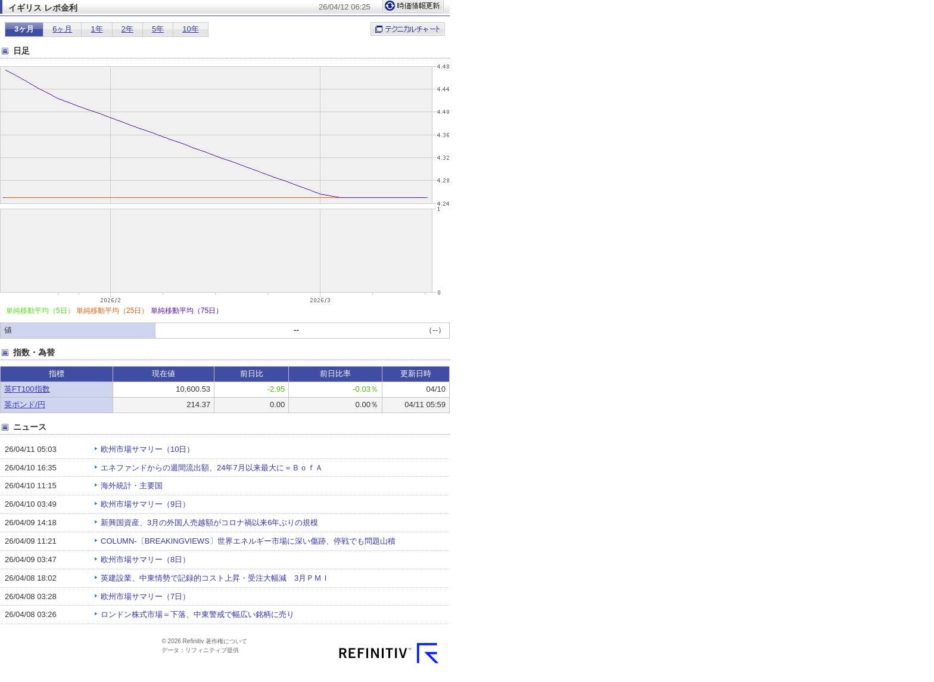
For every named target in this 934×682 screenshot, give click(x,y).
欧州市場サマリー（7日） (145, 596)
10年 (190, 28)
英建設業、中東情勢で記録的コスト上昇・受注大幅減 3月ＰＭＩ (219, 578)
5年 (158, 28)
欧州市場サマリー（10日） (147, 449)
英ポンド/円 (24, 404)
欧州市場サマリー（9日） (145, 504)
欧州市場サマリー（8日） (145, 559)
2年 (127, 28)
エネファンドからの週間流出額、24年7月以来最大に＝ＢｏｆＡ (212, 467)
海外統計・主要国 (132, 485)
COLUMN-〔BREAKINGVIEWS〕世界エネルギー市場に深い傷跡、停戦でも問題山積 (248, 541)
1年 (96, 28)
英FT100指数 (27, 389)
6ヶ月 (62, 28)
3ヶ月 (24, 28)
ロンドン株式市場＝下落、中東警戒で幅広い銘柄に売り (197, 614)
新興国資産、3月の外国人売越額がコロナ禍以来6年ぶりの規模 (209, 522)
